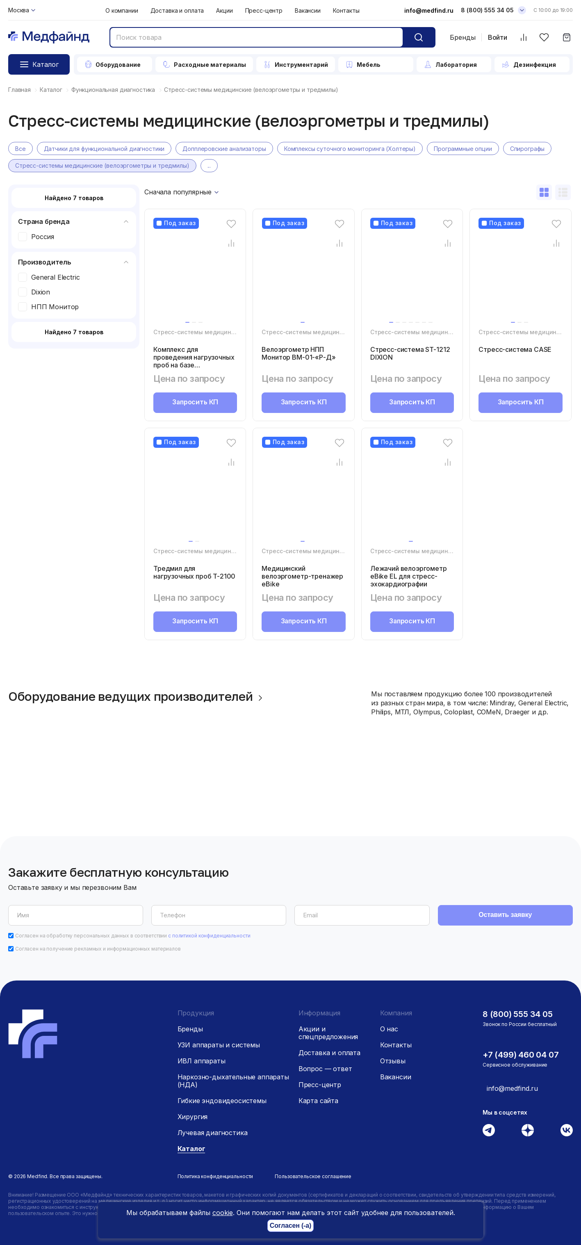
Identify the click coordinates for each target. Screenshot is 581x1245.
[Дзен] (528, 1130)
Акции (224, 10)
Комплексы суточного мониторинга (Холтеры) (350, 148)
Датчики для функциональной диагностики (104, 148)
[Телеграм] (489, 1130)
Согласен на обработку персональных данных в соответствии (133, 936)
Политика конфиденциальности (215, 1176)
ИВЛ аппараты (202, 1061)
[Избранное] (544, 37)
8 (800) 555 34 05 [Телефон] (487, 10)
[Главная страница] (48, 37)
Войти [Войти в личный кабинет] (497, 37)
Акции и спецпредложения (328, 1033)
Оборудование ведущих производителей (137, 696)
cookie (222, 1213)
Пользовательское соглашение (313, 1176)
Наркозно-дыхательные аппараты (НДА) (233, 1081)
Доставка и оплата (177, 10)
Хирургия (193, 1117)
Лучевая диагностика (213, 1133)
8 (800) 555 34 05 (518, 1014)
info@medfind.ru (428, 10)
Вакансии (308, 10)
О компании (121, 10)
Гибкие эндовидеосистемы (222, 1101)
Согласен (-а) (290, 1225)
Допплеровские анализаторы (224, 148)
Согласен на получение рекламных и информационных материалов (98, 949)
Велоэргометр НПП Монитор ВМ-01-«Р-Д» (299, 353)
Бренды (463, 37)
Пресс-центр (264, 10)
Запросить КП (195, 403)
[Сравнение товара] (231, 243)
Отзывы (393, 1061)
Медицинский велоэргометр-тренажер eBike (302, 576)
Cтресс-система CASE (514, 349)
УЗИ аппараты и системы (219, 1045)
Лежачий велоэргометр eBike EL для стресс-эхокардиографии (408, 576)
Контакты (346, 10)
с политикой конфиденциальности (209, 936)
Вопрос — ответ (325, 1069)
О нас (389, 1029)
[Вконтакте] (566, 1130)
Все (20, 148)
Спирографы (527, 148)
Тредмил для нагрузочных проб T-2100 (194, 572)
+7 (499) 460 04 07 (520, 1055)
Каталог (191, 1149)
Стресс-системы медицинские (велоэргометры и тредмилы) (102, 165)
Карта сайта (318, 1101)
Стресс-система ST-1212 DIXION (409, 353)
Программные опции (463, 148)
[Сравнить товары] (523, 37)
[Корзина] (566, 37)
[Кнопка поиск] (419, 37)
